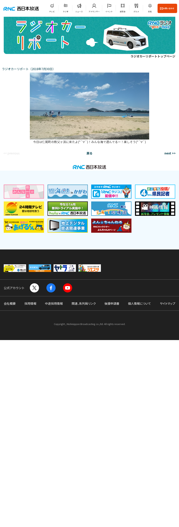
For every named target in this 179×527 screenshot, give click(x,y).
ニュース (79, 11)
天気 (150, 11)
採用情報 (30, 303)
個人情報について (139, 303)
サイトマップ (167, 303)
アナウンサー (94, 11)
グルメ (136, 11)
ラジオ (65, 11)
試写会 (122, 11)
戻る (89, 153)
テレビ (52, 11)
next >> (170, 153)
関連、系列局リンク (84, 303)
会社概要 (10, 303)
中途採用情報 (54, 303)
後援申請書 (111, 303)
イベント (109, 11)
